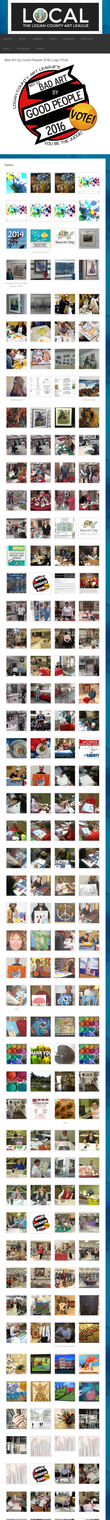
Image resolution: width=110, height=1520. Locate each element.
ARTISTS (6, 48)
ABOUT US (7, 38)
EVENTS (53, 38)
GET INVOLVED (23, 48)
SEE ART (22, 38)
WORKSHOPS (68, 38)
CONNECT (40, 48)
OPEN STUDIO (87, 38)
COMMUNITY (37, 38)
